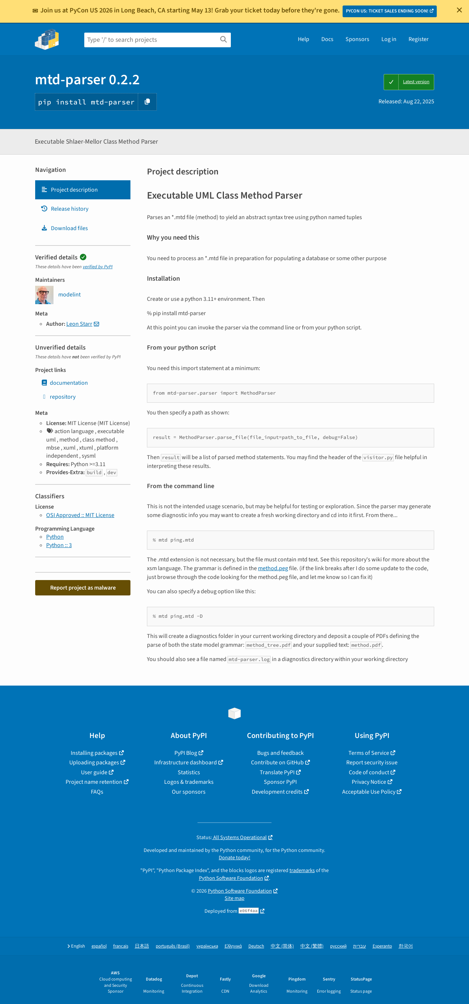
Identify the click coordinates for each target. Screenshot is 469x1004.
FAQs (97, 792)
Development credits (277, 792)
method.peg (273, 568)
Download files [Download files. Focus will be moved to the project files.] (64, 228)
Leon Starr (79, 324)
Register (419, 39)
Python (55, 537)
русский (338, 946)
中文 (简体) (282, 946)
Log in (388, 39)
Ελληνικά (233, 946)
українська (207, 946)
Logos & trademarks (189, 782)
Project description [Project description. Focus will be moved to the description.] (69, 190)
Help (303, 39)
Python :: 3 (59, 545)
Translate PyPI (277, 772)
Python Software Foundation (231, 878)
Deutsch (256, 946)
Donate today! (234, 857)
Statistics (189, 772)
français (120, 946)
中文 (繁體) (312, 946)
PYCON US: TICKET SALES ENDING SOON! (387, 11)
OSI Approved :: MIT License (80, 515)
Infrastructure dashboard (185, 762)
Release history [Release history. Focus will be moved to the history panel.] (64, 209)
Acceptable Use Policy (368, 792)
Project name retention (94, 782)
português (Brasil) (173, 946)
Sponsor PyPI (280, 782)
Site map (234, 898)
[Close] (459, 10)
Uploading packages (94, 762)
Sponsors (357, 39)
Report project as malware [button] (83, 588)
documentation (64, 383)
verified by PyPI (97, 266)
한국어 (406, 946)
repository (58, 397)
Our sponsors (189, 792)
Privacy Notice (369, 782)
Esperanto (382, 946)
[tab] (82, 189)
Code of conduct (369, 772)
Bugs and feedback (280, 753)
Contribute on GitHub (277, 762)
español (99, 946)
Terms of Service (368, 753)
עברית (359, 946)
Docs (327, 39)
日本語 (142, 946)
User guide (94, 772)
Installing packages (94, 753)
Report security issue (372, 762)
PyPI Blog (185, 753)
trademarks (302, 870)
